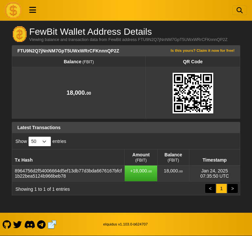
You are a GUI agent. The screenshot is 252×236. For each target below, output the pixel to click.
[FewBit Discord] (29, 224)
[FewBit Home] (13, 10)
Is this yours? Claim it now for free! (203, 50)
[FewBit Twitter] (18, 224)
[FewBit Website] (52, 224)
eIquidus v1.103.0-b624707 (125, 224)
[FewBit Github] (6, 224)
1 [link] (221, 188)
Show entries (40, 141)
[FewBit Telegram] (41, 224)
